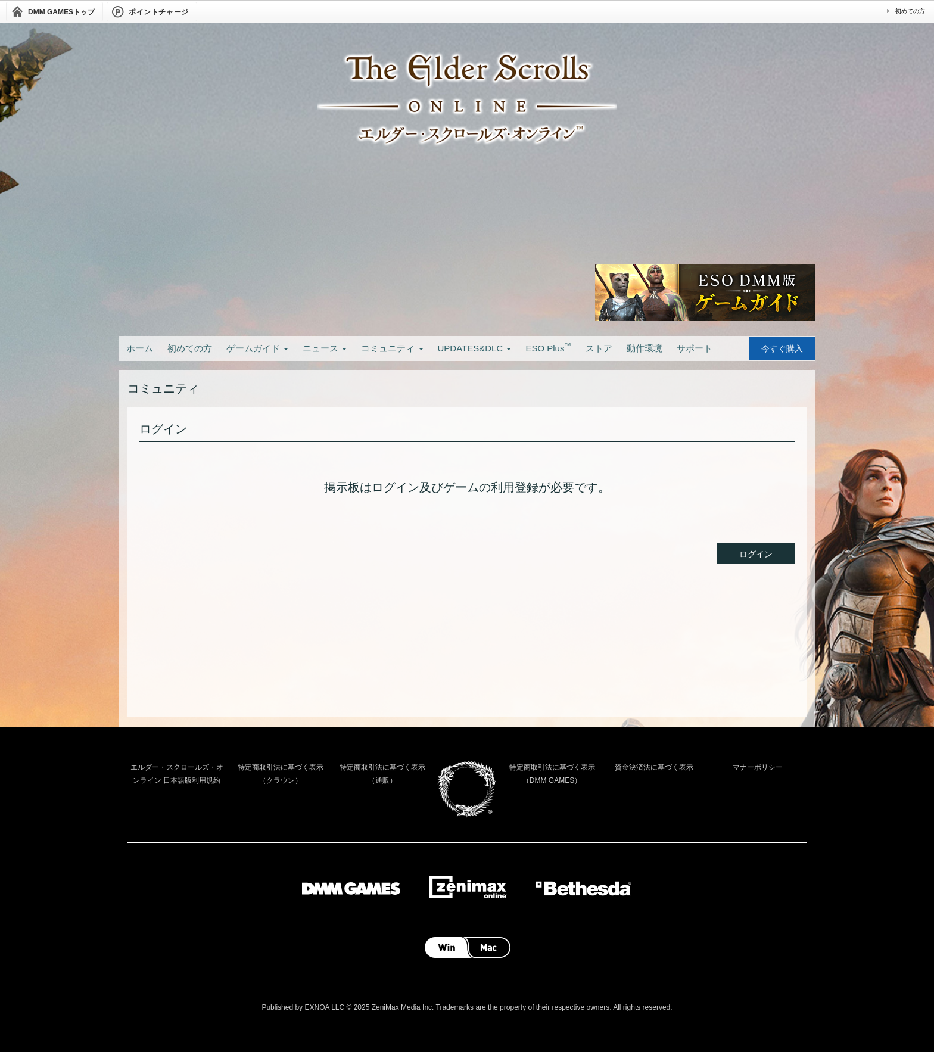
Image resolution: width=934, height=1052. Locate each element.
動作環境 (644, 348)
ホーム (139, 348)
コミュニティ (392, 348)
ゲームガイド (257, 348)
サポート (694, 348)
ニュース (325, 348)
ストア (599, 348)
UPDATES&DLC (475, 348)
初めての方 (910, 11)
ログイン (756, 554)
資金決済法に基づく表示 (654, 767)
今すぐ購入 (782, 348)
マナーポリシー (758, 767)
